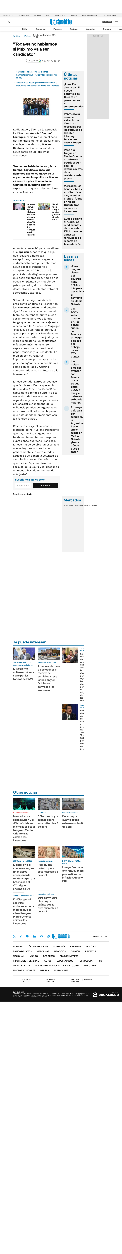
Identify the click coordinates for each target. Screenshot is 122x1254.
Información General (26, 960)
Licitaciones (61, 970)
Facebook (20, 936)
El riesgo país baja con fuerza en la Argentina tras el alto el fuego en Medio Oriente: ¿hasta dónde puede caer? (77, 430)
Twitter (14, 936)
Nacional (18, 956)
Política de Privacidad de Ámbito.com (57, 965)
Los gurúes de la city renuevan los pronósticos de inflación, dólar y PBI (73, 874)
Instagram (27, 936)
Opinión (107, 29)
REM (47, 15)
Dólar (25, 29)
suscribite (107, 22)
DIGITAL (27, 980)
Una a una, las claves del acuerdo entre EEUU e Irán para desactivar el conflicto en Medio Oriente (77, 285)
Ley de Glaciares (109, 15)
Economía (41, 29)
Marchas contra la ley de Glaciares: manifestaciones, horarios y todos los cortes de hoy (36, 74)
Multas (44, 970)
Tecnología (85, 960)
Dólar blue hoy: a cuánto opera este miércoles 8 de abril (48, 821)
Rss (100, 960)
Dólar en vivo (24, 15)
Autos (47, 960)
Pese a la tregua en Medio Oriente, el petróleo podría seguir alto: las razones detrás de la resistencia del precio (73, 164)
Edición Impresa (69, 956)
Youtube (41, 936)
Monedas (68, 505)
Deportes (49, 956)
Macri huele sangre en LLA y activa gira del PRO (56, 212)
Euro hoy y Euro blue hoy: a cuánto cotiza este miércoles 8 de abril (48, 904)
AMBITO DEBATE (81, 980)
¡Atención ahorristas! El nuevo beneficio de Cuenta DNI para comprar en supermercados (74, 95)
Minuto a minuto (22, 812)
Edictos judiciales (24, 970)
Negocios (90, 29)
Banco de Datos (22, 951)
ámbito (16, 36)
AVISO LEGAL (91, 965)
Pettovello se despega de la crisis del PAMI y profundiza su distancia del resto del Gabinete (37, 84)
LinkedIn (34, 936)
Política (74, 29)
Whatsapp (48, 936)
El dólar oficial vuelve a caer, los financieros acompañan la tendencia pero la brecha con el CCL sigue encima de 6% (24, 877)
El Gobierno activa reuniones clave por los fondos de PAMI (23, 674)
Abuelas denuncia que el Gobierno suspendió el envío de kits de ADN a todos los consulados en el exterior (33, 219)
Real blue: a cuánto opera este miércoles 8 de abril (48, 870)
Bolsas (75, 505)
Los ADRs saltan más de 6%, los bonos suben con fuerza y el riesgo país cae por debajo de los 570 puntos (76, 332)
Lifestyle (90, 951)
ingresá (116, 22)
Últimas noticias (38, 946)
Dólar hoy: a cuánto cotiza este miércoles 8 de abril (72, 821)
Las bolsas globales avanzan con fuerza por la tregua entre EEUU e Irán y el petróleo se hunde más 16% (76, 382)
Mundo (34, 956)
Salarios (74, 15)
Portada (18, 946)
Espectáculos (65, 960)
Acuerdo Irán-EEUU (89, 15)
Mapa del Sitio (21, 965)
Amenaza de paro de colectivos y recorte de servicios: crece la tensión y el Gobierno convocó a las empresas (49, 678)
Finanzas (57, 29)
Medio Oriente (60, 15)
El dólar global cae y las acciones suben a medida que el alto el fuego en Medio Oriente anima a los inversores (23, 911)
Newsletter (116, 29)
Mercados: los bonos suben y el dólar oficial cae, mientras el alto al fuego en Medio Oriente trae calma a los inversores (73, 198)
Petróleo (37, 15)
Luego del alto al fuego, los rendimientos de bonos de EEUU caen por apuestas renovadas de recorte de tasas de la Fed (73, 231)
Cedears (93, 505)
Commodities (83, 505)
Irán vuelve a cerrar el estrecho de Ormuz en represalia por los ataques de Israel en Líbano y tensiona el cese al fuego (73, 128)
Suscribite (45, 485)
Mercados (43, 951)
